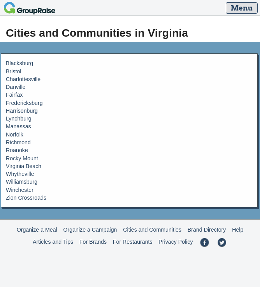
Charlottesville (23, 79)
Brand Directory (207, 230)
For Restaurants (133, 242)
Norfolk (14, 134)
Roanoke (17, 150)
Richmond (18, 142)
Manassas (18, 126)
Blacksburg (19, 63)
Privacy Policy (175, 242)
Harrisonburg (22, 111)
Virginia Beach (23, 166)
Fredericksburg (24, 103)
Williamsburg (21, 182)
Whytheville (20, 174)
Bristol (13, 71)
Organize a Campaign (90, 230)
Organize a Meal (37, 230)
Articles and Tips (53, 242)
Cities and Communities (152, 230)
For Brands (93, 242)
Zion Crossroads (26, 198)
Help (237, 230)
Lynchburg (19, 118)
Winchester (19, 190)
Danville (15, 87)
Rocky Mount (22, 158)
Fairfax (14, 95)
